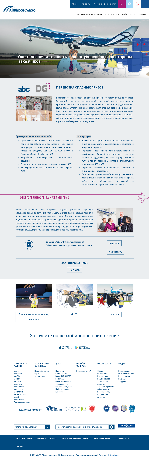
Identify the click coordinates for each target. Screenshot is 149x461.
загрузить (114, 243)
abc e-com (18, 384)
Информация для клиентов (63, 390)
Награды (122, 379)
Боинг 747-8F (61, 374)
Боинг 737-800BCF (63, 381)
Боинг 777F (60, 379)
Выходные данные (24, 439)
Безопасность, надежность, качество (34, 317)
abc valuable (19, 400)
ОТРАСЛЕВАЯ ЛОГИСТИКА (104, 14)
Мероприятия (124, 376)
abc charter (18, 392)
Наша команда (103, 379)
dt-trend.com (113, 455)
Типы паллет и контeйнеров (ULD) (64, 385)
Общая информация (103, 372)
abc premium (19, 387)
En (121, 4)
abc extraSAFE (20, 394)
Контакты (86, 4)
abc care (115, 314)
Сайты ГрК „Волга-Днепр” (105, 4)
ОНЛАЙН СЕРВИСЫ (128, 14)
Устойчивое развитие (102, 382)
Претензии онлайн (84, 371)
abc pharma (18, 374)
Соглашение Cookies (102, 439)
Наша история (103, 376)
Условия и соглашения (47, 439)
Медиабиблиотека (126, 374)
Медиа (75, 4)
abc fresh (17, 381)
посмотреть (115, 251)
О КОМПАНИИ (141, 14)
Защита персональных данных (75, 439)
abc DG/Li (17, 376)
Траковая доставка (22, 402)
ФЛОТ (117, 14)
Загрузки (122, 381)
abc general (18, 389)
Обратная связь (104, 389)
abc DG (16, 397)
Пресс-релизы (124, 371)
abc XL (74, 314)
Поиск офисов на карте (41, 372)
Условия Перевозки (105, 387)
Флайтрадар (39, 376)
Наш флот (60, 371)
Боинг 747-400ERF (63, 376)
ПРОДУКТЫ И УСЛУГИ (85, 14)
